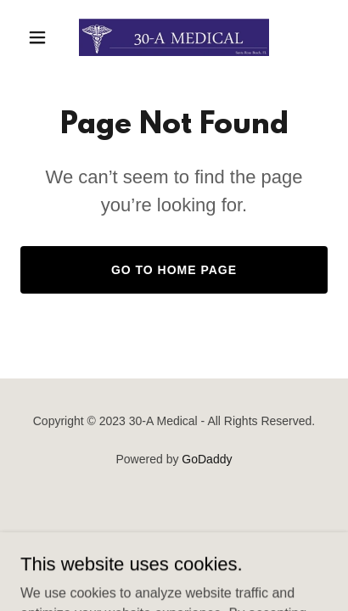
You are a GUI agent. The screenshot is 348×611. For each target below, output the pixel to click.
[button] (43, 37)
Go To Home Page (174, 270)
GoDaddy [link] (207, 459)
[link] (174, 37)
